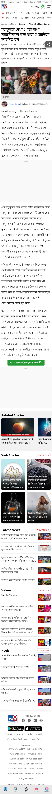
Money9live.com (25, 778)
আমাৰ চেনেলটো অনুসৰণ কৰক (26, 362)
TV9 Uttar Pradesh (34, 773)
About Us (21, 734)
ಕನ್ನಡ (25, 2)
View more (43, 455)
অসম (21, 12)
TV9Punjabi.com (16, 758)
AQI (37, 6)
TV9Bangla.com (34, 753)
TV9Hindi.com (15, 763)
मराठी (39, 2)
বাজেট (7, 17)
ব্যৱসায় (45, 12)
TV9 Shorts (24, 17)
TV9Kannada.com (17, 753)
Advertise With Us (36, 734)
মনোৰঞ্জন (36, 12)
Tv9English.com (15, 773)
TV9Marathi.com (17, 748)
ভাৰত (28, 12)
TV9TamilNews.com (17, 768)
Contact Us (9, 734)
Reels (5, 650)
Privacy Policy (36, 739)
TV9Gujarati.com (34, 758)
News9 (18, 2)
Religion (22, 24)
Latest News (10, 530)
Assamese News (8, 24)
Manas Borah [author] (14, 104)
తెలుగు (32, 2)
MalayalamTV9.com (33, 763)
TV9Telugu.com (34, 748)
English (10, 2)
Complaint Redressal (17, 739)
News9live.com (35, 768)
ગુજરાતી (46, 2)
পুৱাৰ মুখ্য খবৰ (38, 17)
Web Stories (10, 455)
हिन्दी (3, 2)
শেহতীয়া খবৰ (11, 12)
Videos (6, 590)
